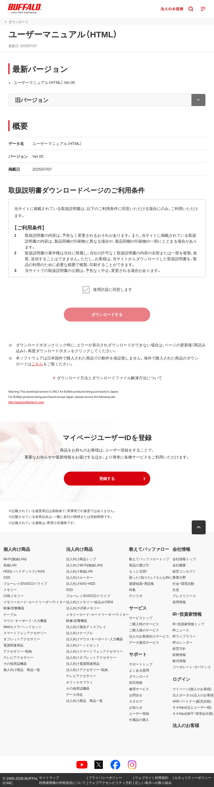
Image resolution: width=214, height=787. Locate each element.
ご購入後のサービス (144, 630)
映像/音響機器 (13, 607)
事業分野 (179, 577)
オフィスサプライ (79, 682)
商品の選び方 (139, 565)
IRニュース (180, 630)
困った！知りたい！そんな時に (150, 577)
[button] (107, 479)
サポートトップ (140, 664)
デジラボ (135, 595)
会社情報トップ (184, 558)
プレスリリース (184, 595)
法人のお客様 (185, 725)
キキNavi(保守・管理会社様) (192, 713)
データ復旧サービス (144, 642)
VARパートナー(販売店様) (191, 701)
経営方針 (179, 648)
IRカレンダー (182, 642)
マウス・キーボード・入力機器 (25, 620)
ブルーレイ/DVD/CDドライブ (25, 583)
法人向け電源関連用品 (82, 663)
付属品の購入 (139, 719)
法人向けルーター (79, 577)
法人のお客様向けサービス (149, 636)
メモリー (10, 589)
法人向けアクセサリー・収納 (87, 669)
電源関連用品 (13, 645)
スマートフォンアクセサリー (25, 632)
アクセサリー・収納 (17, 651)
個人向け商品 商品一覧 (21, 669)
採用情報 (179, 601)
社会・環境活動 (183, 583)
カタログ (135, 701)
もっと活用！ (138, 571)
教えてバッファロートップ (149, 558)
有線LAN (9, 565)
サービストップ (140, 617)
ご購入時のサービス (144, 623)
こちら (37, 363)
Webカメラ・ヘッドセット (22, 626)
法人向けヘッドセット (82, 645)
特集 (132, 589)
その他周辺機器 (15, 663)
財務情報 (179, 654)
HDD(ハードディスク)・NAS (24, 571)
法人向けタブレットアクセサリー (91, 657)
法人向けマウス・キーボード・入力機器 (94, 638)
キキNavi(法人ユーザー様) (191, 707)
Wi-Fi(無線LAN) (14, 558)
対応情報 (135, 682)
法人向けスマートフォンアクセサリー (94, 651)
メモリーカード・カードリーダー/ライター (34, 601)
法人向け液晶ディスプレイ (86, 626)
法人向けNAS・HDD (80, 583)
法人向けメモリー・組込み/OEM (89, 601)
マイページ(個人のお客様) (191, 688)
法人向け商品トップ (81, 558)
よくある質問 (139, 670)
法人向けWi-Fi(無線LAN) (84, 565)
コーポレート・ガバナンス (191, 666)
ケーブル (10, 614)
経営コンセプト (184, 571)
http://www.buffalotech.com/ (26, 402)
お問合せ (135, 694)
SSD (6, 577)
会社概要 (179, 565)
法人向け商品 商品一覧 (84, 700)
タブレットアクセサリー (21, 638)
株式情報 (179, 660)
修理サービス (139, 688)
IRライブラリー (184, 636)
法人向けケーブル (79, 632)
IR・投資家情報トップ (188, 623)
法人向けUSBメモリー (83, 607)
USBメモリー (13, 595)
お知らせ (135, 707)
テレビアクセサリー (18, 657)
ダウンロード (139, 676)
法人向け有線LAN (79, 571)
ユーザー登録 (139, 713)
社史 (175, 589)
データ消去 (74, 694)
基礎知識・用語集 (141, 583)
